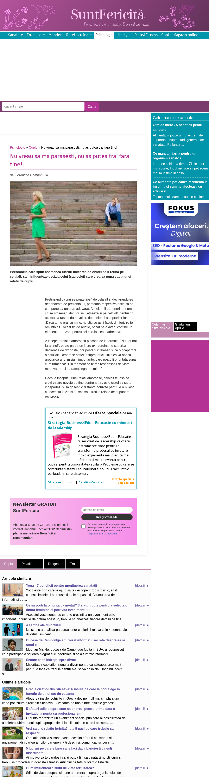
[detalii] (140, 585)
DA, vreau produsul (61, 482)
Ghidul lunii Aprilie (183, 326)
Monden (55, 35)
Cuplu (33, 147)
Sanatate (15, 35)
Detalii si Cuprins (90, 482)
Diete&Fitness (146, 35)
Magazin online (185, 35)
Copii (165, 35)
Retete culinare (79, 35)
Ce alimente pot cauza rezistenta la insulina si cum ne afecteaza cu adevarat (180, 186)
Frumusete (36, 35)
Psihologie (104, 35)
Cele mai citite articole (161, 326)
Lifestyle (123, 35)
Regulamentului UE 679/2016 (102, 533)
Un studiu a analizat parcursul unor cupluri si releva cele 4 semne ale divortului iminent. (64, 629)
